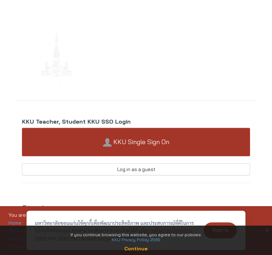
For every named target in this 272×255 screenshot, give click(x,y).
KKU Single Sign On (136, 142)
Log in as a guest (136, 169)
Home (14, 223)
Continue (136, 248)
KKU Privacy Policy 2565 (136, 239)
